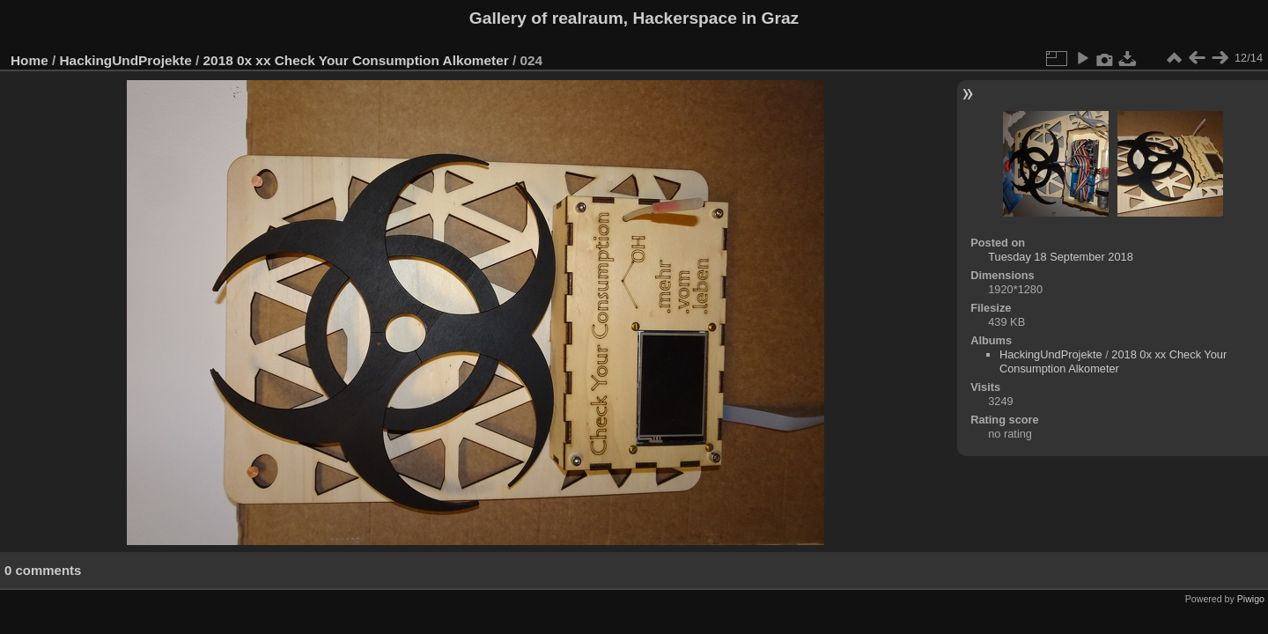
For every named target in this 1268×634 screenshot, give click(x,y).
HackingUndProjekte (126, 60)
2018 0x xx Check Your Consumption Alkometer (356, 60)
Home (29, 60)
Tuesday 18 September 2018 (1060, 256)
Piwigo (1250, 598)
